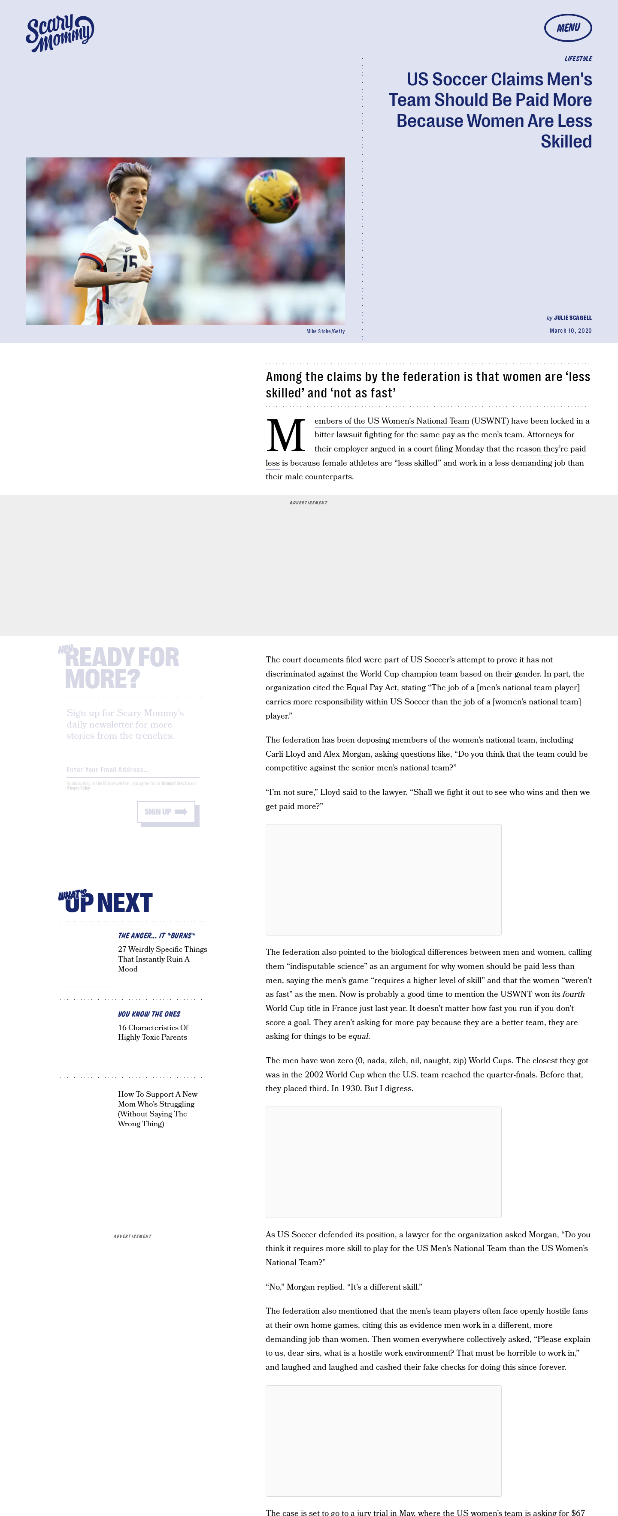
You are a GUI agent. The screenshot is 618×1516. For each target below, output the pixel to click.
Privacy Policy (79, 795)
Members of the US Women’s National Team (392, 421)
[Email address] (133, 775)
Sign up (158, 819)
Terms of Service (175, 790)
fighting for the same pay (409, 435)
